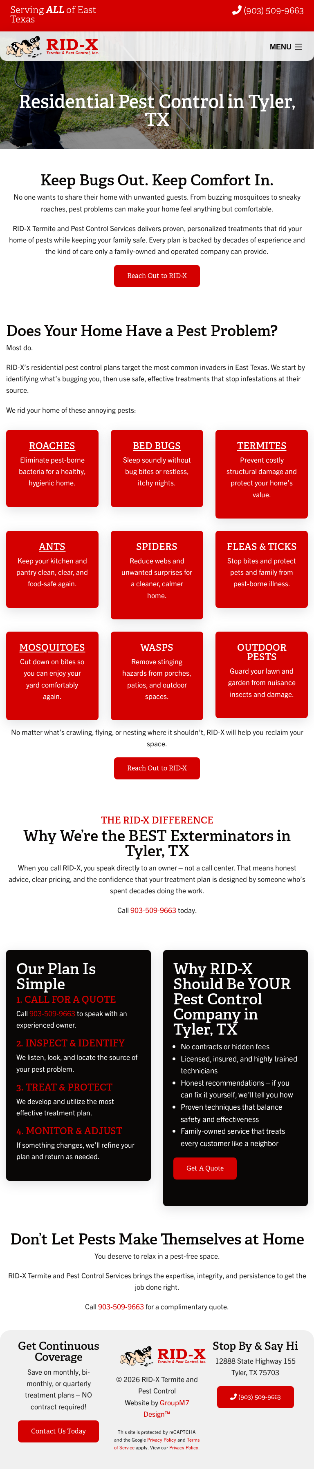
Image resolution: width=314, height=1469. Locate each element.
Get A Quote (205, 1168)
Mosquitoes (52, 647)
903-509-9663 (153, 910)
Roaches (52, 446)
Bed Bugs (157, 446)
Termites (262, 446)
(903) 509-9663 (268, 10)
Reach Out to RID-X (157, 276)
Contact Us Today (58, 1431)
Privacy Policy (161, 1439)
